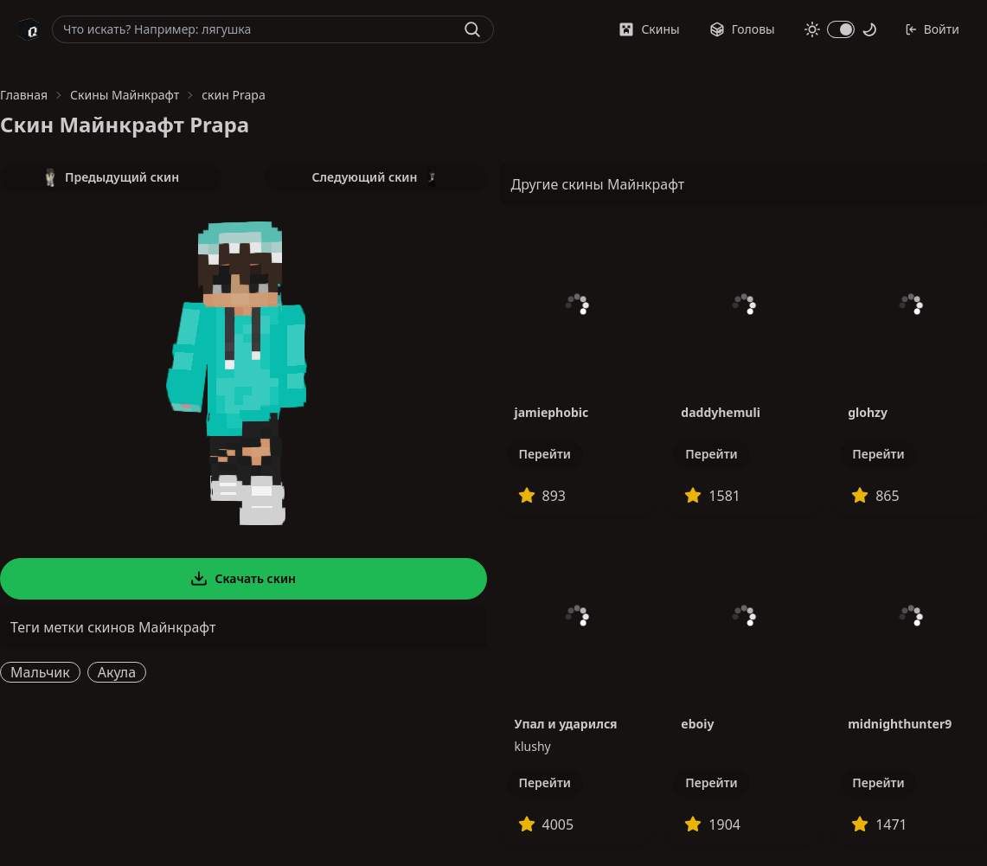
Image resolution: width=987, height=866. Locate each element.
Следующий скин (376, 177)
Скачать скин (243, 578)
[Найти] (472, 29)
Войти (932, 29)
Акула (117, 672)
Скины (648, 29)
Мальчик (40, 672)
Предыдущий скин (110, 177)
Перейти (545, 454)
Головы (742, 29)
